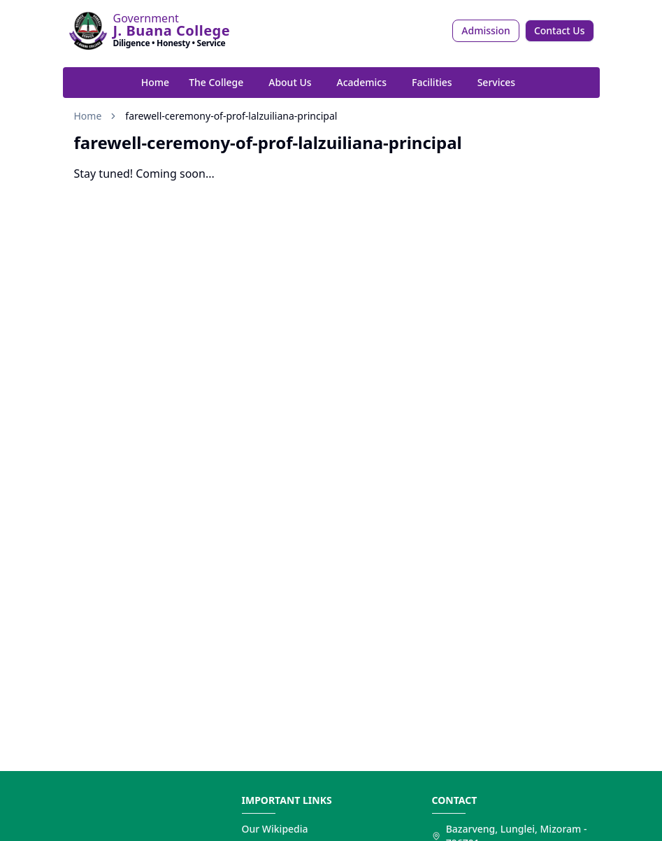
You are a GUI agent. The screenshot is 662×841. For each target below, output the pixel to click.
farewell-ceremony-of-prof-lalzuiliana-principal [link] (231, 115)
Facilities (432, 82)
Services (496, 82)
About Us (289, 82)
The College (216, 82)
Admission (485, 30)
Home (155, 82)
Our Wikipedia (275, 828)
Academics (362, 82)
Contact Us (559, 30)
